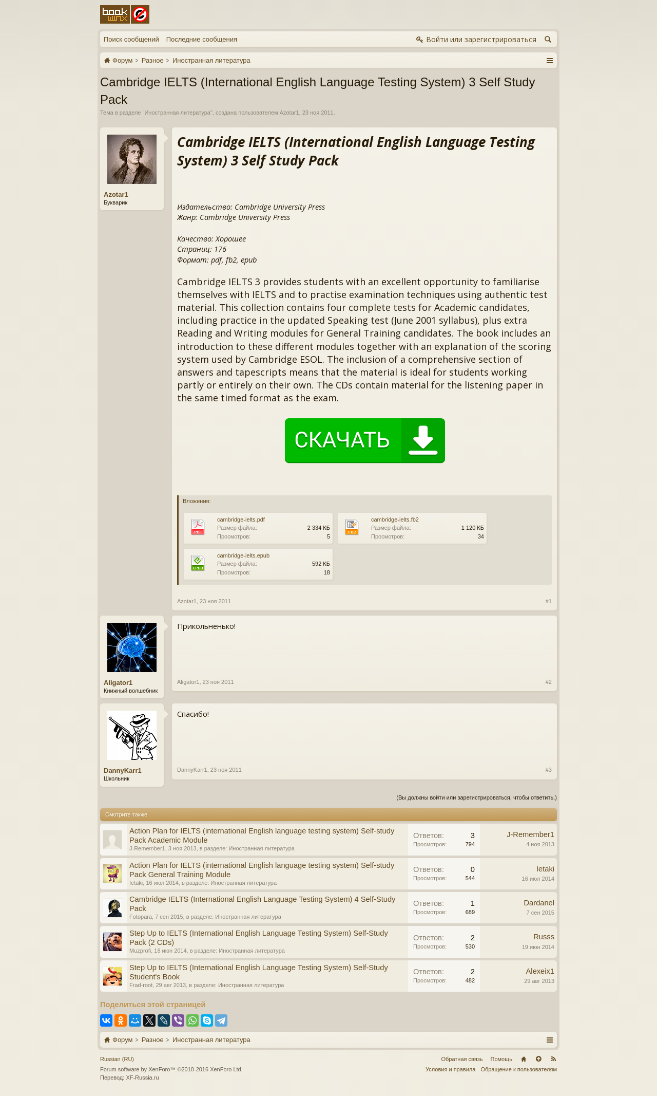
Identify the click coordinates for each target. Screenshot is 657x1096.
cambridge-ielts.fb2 (395, 519)
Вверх (538, 1059)
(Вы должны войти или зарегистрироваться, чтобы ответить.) (476, 797)
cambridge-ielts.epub (243, 555)
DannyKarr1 (123, 770)
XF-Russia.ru (142, 1077)
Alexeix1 (540, 971)
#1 (549, 601)
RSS (553, 1059)
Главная (523, 1059)
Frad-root (140, 985)
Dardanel (539, 903)
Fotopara (140, 917)
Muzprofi (140, 951)
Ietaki (136, 883)
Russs (543, 937)
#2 (549, 682)
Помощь (502, 1059)
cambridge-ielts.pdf (241, 519)
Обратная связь (461, 1059)
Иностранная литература (177, 112)
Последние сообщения (201, 39)
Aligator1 (118, 682)
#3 (549, 770)
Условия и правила (450, 1069)
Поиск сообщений (131, 39)
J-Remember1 (147, 848)
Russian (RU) (117, 1059)
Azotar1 (289, 112)
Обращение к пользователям (518, 1069)
